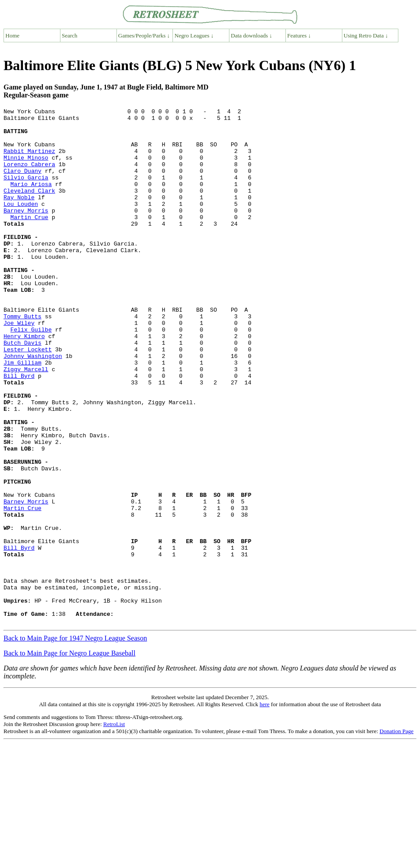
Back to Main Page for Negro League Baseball (69, 756)
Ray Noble (19, 216)
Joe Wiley (19, 366)
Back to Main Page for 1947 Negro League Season (75, 741)
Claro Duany (22, 184)
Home (12, 35)
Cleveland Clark (29, 208)
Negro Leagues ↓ (194, 35)
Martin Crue (30, 239)
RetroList (114, 827)
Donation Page (396, 834)
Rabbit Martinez (29, 160)
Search (69, 35)
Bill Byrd (19, 430)
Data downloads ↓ (251, 35)
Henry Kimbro (24, 382)
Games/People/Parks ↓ (144, 35)
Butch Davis (22, 390)
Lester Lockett (28, 398)
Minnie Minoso (26, 168)
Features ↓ (299, 35)
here (264, 807)
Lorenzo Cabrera (29, 176)
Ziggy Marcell (26, 422)
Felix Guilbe (31, 374)
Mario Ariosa (31, 200)
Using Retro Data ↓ (366, 35)
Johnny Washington (33, 406)
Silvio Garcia (26, 192)
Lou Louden (21, 223)
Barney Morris (26, 231)
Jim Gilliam (22, 414)
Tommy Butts (22, 358)
